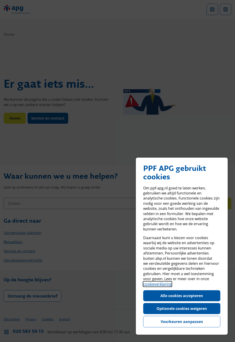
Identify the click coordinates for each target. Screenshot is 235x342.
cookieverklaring (157, 284)
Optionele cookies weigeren (182, 308)
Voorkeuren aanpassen (182, 321)
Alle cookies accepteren (181, 295)
